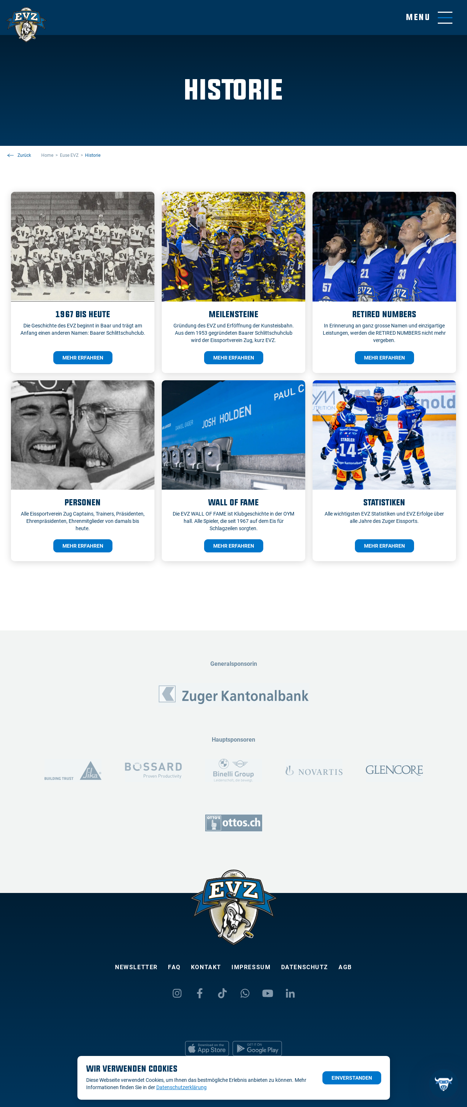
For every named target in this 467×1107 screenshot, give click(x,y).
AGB (345, 967)
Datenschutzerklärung (181, 1087)
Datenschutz (305, 967)
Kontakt (206, 967)
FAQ (174, 967)
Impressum (251, 967)
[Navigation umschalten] (429, 18)
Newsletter (136, 967)
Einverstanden (352, 1078)
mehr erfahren (82, 358)
